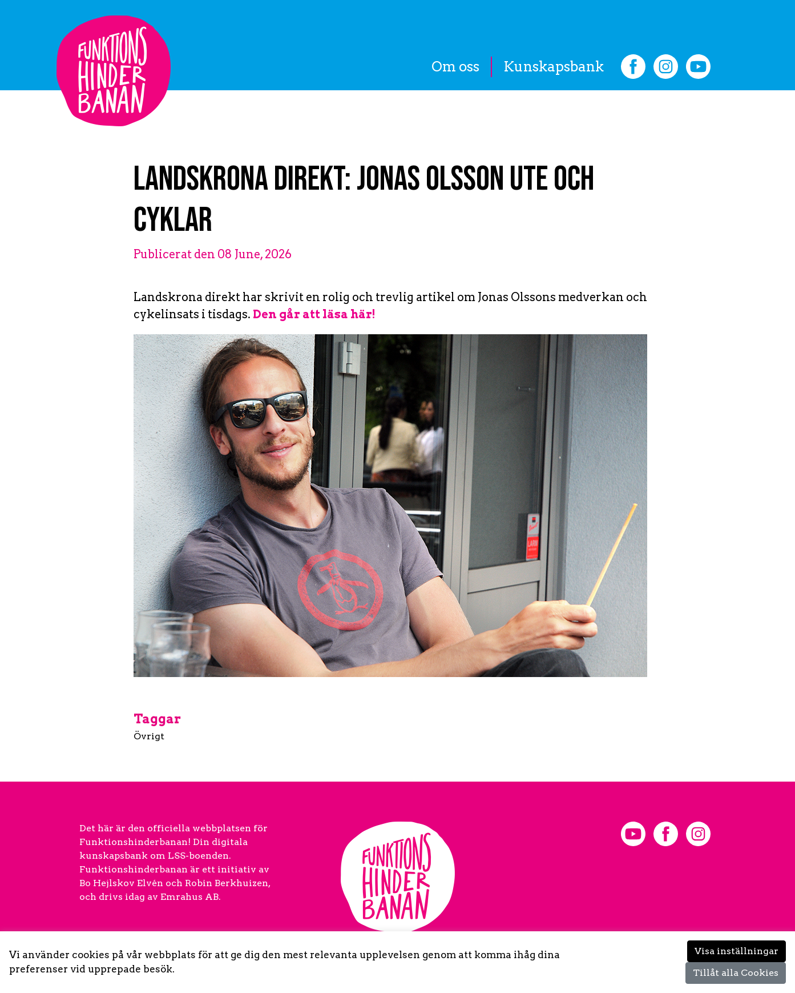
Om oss (455, 66)
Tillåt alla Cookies (735, 972)
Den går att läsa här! (314, 314)
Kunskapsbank (553, 66)
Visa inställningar (736, 951)
